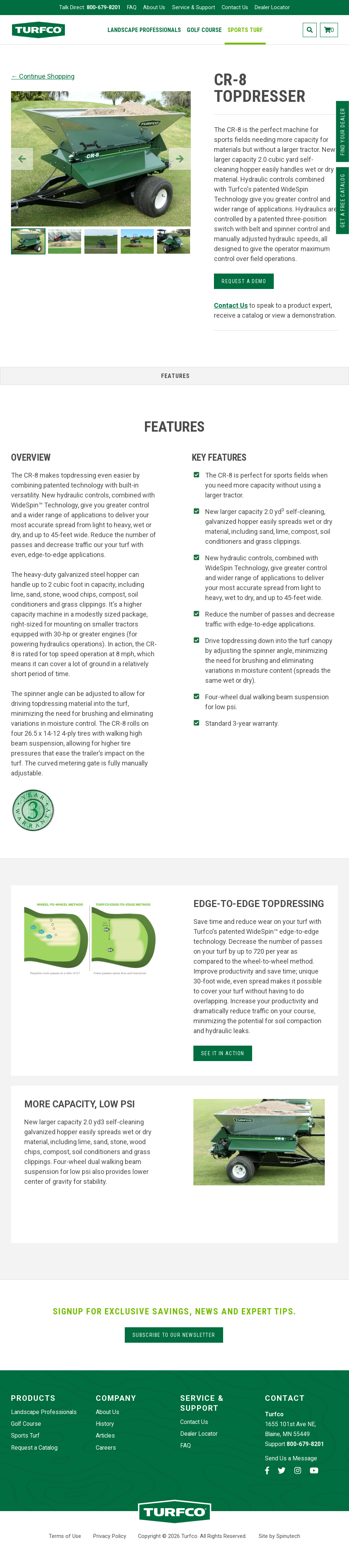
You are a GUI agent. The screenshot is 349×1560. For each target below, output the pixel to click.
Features (175, 375)
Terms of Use (65, 1536)
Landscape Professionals (144, 29)
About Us (154, 7)
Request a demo (244, 281)
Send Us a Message (291, 1458)
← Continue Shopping (42, 76)
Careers (106, 1447)
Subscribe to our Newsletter (173, 1335)
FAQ (132, 7)
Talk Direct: (89, 7)
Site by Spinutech (279, 1536)
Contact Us (235, 7)
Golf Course (204, 29)
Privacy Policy (109, 1536)
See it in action (222, 1053)
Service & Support (193, 7)
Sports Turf (245, 29)
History (105, 1423)
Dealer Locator (272, 7)
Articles (105, 1435)
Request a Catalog (34, 1447)
